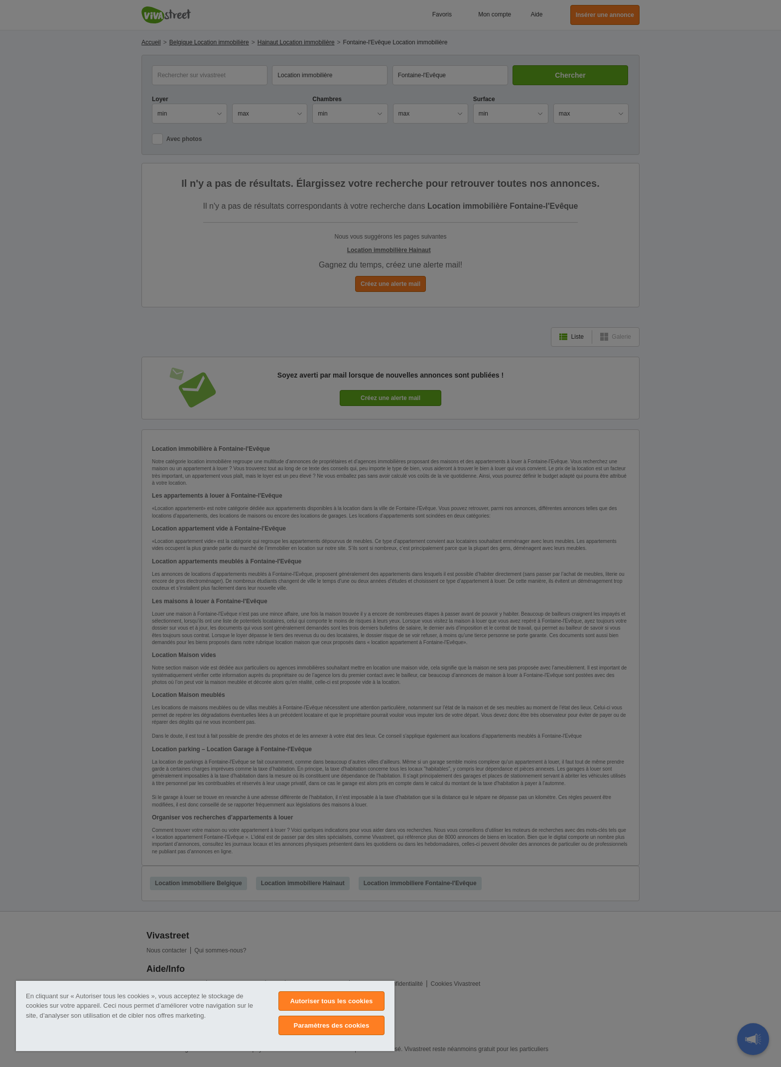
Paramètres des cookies (332, 1025)
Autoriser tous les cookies (331, 1001)
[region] (205, 1016)
